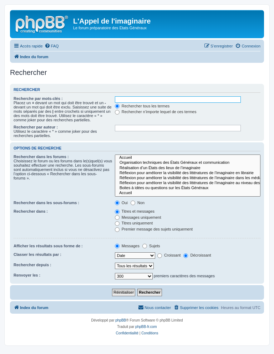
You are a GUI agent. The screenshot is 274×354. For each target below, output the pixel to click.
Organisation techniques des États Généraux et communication (188, 162)
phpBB (120, 320)
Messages (127, 246)
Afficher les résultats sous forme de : (48, 246)
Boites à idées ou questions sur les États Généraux (188, 188)
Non (137, 203)
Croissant (169, 255)
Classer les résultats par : (37, 254)
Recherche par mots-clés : (38, 98)
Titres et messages (134, 211)
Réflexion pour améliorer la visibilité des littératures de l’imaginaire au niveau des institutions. (188, 183)
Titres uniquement (134, 223)
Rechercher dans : (31, 211)
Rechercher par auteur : (36, 127)
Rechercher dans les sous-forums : (46, 203)
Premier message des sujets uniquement (154, 229)
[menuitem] (52, 46)
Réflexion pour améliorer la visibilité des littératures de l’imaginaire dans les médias (188, 178)
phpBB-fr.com (146, 327)
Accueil (188, 157)
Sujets (151, 246)
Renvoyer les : (27, 275)
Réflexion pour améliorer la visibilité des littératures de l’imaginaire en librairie (188, 173)
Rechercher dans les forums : (41, 157)
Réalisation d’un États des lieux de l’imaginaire (188, 168)
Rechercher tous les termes (142, 106)
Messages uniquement (138, 217)
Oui (121, 203)
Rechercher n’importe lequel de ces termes (156, 112)
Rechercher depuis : (32, 265)
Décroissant (197, 255)
